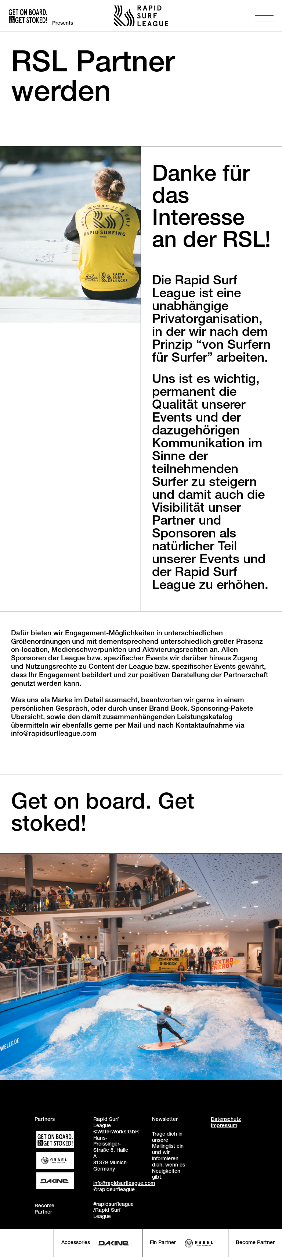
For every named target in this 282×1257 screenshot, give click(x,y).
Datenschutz (226, 1119)
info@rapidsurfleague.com (124, 1183)
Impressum (224, 1126)
